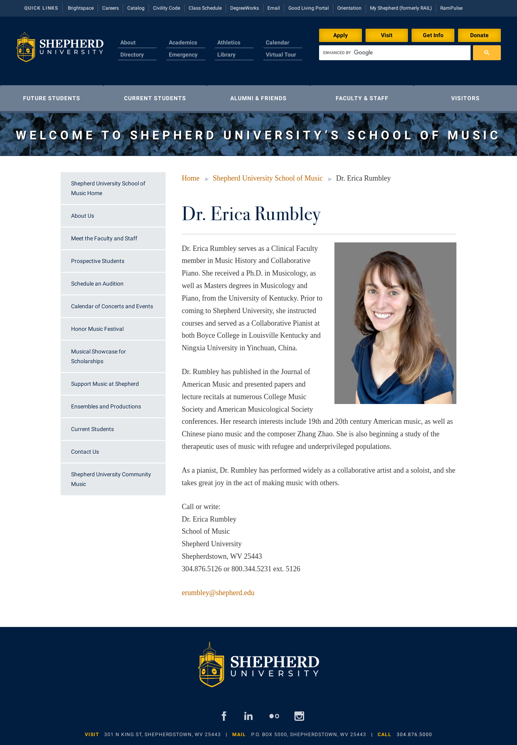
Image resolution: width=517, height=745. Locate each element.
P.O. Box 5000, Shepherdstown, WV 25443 (308, 734)
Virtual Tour (281, 54)
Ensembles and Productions (106, 406)
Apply (340, 35)
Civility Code (166, 8)
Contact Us (85, 451)
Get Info (433, 35)
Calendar (277, 42)
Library (226, 54)
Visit (387, 35)
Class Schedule (205, 8)
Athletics (228, 42)
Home (191, 178)
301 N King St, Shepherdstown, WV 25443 (162, 734)
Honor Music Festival (97, 329)
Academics (183, 42)
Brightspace (81, 8)
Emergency (183, 54)
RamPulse (451, 8)
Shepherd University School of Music (268, 178)
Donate (479, 35)
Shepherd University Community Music (111, 479)
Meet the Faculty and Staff (104, 238)
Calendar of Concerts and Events (112, 306)
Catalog (136, 8)
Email (273, 8)
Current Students (92, 429)
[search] (395, 52)
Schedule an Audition (97, 283)
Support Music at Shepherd (105, 384)
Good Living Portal (308, 8)
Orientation (349, 8)
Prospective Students (97, 261)
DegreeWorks (244, 8)
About (128, 42)
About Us (82, 216)
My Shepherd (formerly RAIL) (401, 8)
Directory (132, 54)
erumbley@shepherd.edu (218, 593)
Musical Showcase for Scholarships (98, 356)
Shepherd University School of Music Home (108, 188)
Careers (110, 8)
